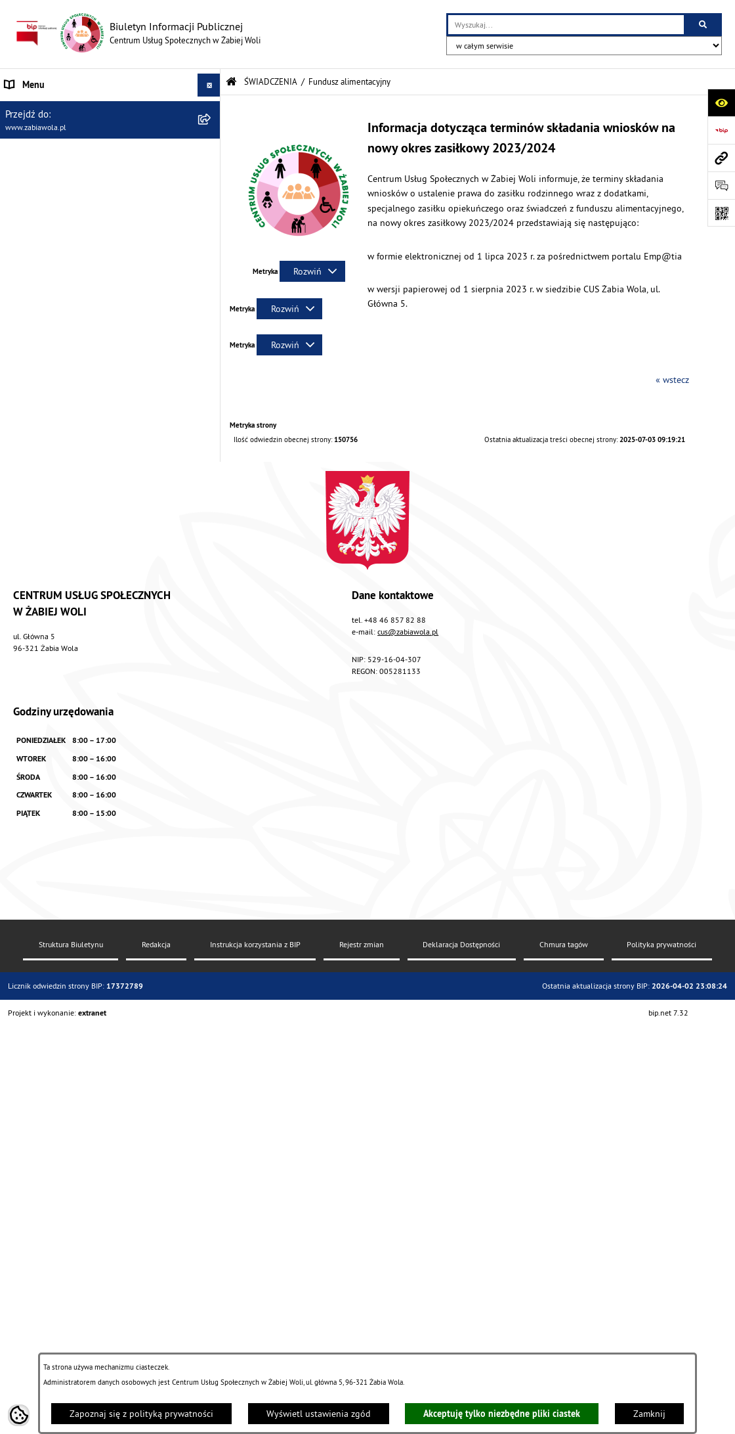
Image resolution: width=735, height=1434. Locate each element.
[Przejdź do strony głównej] (137, 33)
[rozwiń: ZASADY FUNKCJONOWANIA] (211, 177)
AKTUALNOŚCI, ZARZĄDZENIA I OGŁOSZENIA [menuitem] (93, 108)
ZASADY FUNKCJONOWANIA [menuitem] (59, 177)
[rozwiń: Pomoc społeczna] (211, 230)
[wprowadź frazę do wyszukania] (566, 24)
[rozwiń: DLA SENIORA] (211, 799)
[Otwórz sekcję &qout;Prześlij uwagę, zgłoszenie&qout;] (721, 185)
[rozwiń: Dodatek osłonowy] (211, 560)
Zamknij (649, 1414)
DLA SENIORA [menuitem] (31, 799)
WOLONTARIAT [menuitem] (34, 776)
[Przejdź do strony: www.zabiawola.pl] (721, 157)
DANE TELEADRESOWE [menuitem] (50, 131)
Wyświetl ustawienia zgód (318, 1414)
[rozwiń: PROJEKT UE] (211, 882)
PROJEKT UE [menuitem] (29, 882)
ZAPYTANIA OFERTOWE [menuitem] (50, 154)
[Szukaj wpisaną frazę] (704, 24)
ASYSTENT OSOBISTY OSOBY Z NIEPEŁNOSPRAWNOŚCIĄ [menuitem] (66, 852)
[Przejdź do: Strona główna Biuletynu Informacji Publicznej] (231, 82)
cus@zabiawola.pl (407, 1106)
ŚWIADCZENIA (270, 81)
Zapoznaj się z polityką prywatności (141, 1414)
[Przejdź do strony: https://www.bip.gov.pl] (721, 130)
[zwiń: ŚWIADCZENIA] (211, 200)
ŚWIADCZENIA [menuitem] (32, 200)
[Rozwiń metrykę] (312, 271)
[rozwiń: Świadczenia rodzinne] (211, 262)
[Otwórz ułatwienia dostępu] (721, 102)
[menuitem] (110, 231)
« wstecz (672, 380)
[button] (298, 249)
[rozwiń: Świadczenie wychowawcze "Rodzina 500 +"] (211, 294)
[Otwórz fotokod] (721, 213)
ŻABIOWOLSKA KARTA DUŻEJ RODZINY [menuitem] (81, 822)
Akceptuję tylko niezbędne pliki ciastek (501, 1414)
